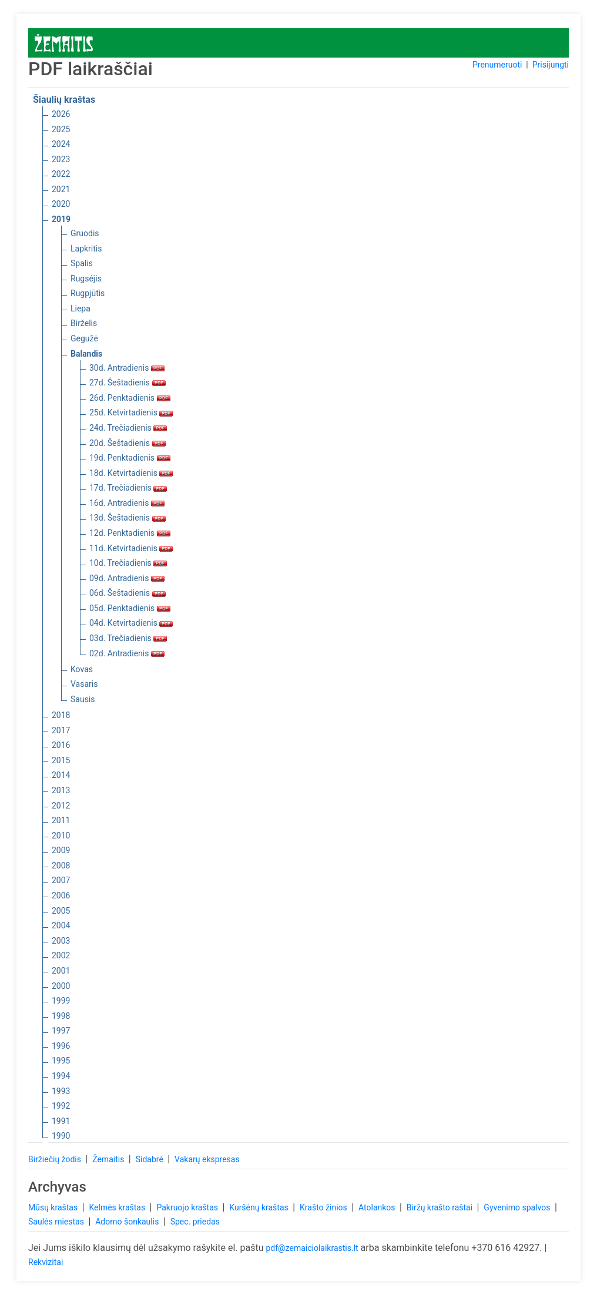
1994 (61, 1076)
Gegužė (84, 338)
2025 (61, 129)
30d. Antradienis (127, 368)
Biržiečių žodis (55, 1159)
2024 (61, 144)
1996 (61, 1046)
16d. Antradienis (127, 503)
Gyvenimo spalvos (518, 1207)
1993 (61, 1091)
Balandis (86, 353)
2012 (61, 805)
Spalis (82, 263)
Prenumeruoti (497, 64)
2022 (61, 174)
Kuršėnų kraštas (259, 1207)
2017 (61, 730)
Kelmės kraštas (118, 1207)
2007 (61, 880)
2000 (61, 986)
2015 (61, 760)
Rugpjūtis (88, 293)
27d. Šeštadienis (127, 382)
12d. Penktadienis (129, 533)
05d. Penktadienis (129, 608)
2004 (61, 925)
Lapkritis (86, 248)
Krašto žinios (324, 1207)
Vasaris (84, 684)
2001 (61, 970)
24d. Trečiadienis (128, 427)
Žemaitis (109, 1159)
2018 (61, 715)
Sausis (83, 699)
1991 (61, 1121)
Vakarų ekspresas (207, 1159)
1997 (61, 1030)
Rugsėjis (86, 278)
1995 (61, 1060)
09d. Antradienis (127, 578)
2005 (61, 910)
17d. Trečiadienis (128, 487)
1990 (61, 1135)
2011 (61, 820)
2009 (61, 850)
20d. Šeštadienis (127, 443)
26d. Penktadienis (129, 397)
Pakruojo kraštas (188, 1207)
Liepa (80, 308)
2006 (61, 895)
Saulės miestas (57, 1221)
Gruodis (85, 233)
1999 (61, 1000)
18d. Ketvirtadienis (131, 473)
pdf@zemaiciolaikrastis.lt (312, 1248)
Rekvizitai (45, 1262)
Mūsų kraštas (54, 1207)
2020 (61, 204)
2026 (61, 114)
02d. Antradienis (127, 653)
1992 (61, 1106)
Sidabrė (151, 1159)
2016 (61, 745)
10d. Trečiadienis (128, 563)
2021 (61, 189)
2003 (61, 940)
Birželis (84, 323)
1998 (61, 1016)
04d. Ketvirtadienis (131, 623)
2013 (61, 790)
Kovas (82, 669)
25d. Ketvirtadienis (131, 412)
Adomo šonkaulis (128, 1221)
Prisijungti (550, 64)
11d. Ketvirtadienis (131, 548)
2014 (61, 775)
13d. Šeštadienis (127, 517)
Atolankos (377, 1207)
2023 (61, 159)
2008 (61, 865)
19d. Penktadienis (129, 457)
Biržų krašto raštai (441, 1207)
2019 (61, 219)
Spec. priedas (195, 1221)
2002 (61, 955)
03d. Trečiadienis (128, 638)
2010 (61, 835)
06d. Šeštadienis (127, 593)
